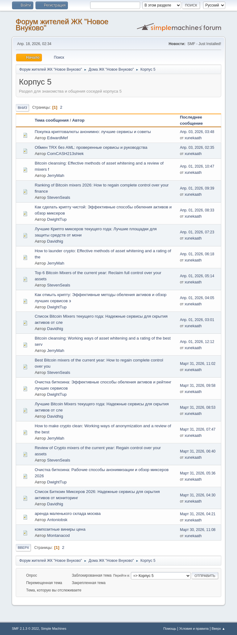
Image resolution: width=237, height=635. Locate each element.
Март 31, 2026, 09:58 (197, 385)
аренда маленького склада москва (68, 513)
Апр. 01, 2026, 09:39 (197, 188)
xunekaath (193, 138)
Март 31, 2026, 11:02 (197, 363)
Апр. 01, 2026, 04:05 (197, 298)
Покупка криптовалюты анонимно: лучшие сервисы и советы (93, 131)
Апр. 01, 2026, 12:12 (197, 342)
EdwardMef (57, 138)
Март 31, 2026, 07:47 (197, 429)
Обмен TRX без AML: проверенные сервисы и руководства (91, 147)
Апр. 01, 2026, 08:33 (197, 210)
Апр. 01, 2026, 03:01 (197, 320)
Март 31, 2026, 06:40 (197, 451)
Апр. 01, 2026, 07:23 (197, 232)
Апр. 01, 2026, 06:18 (197, 254)
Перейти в (121, 575)
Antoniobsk (57, 519)
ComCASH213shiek (65, 153)
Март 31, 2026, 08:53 (197, 407)
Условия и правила (194, 628)
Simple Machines (53, 628)
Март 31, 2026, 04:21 (197, 514)
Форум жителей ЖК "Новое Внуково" (61, 24)
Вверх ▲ (218, 628)
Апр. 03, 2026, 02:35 (197, 147)
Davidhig (55, 241)
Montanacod (58, 535)
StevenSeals (58, 197)
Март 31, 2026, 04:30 (197, 495)
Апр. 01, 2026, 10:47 (197, 166)
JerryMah (55, 175)
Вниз (22, 108)
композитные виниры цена (60, 529)
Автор (78, 120)
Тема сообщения (52, 120)
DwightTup (57, 219)
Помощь (169, 628)
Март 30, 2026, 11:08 (197, 530)
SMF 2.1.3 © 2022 (25, 628)
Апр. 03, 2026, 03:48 (197, 132)
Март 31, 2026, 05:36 (197, 473)
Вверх (23, 547)
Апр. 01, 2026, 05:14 (197, 276)
